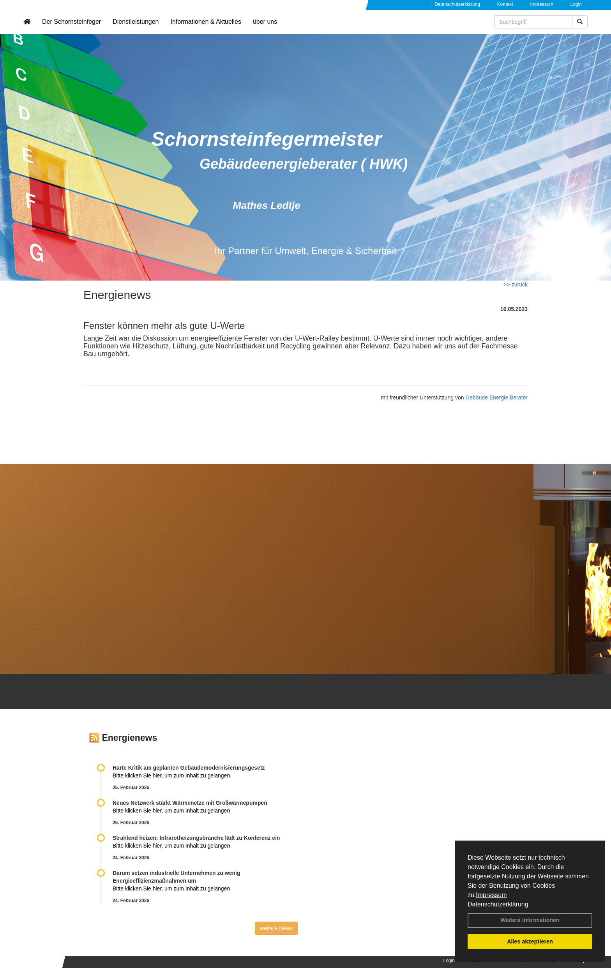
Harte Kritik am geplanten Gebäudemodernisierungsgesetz (189, 768)
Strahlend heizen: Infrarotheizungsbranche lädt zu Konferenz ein (196, 838)
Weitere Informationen (530, 920)
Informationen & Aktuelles (205, 29)
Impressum (491, 895)
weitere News (276, 928)
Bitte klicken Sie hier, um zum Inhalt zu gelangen (171, 775)
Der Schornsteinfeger (71, 29)
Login (576, 4)
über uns (265, 29)
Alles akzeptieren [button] (530, 941)
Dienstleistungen (136, 29)
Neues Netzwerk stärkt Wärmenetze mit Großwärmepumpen (190, 803)
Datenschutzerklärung (498, 904)
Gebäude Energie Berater (496, 397)
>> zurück (516, 284)
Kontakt (505, 4)
